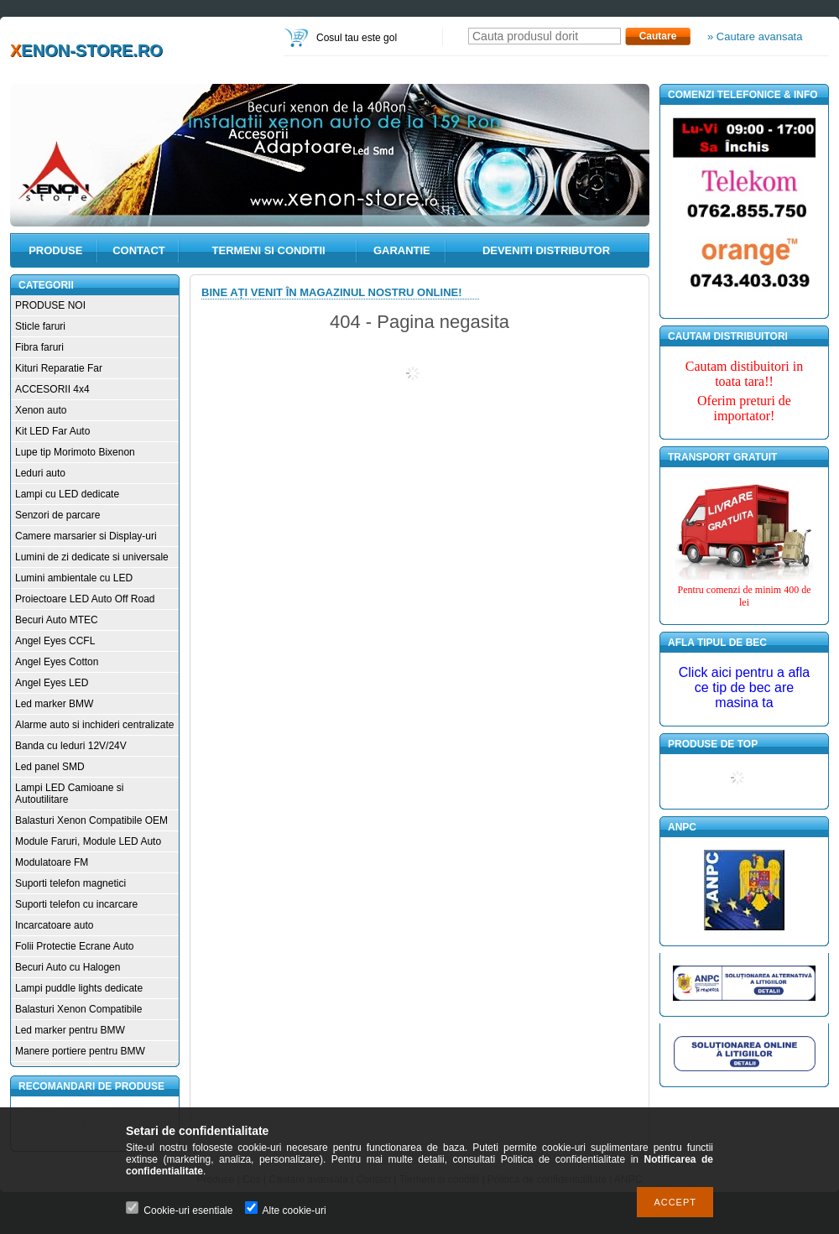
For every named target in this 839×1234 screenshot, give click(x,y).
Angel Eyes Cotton (56, 662)
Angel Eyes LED (51, 683)
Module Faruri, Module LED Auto (88, 841)
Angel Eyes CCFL (55, 641)
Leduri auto (40, 473)
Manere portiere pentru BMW (80, 1051)
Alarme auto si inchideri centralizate (94, 725)
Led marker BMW (54, 704)
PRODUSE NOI (50, 305)
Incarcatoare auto (54, 925)
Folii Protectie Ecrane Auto (74, 946)
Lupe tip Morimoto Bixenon (75, 452)
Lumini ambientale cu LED (74, 578)
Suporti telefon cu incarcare (76, 904)
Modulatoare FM (51, 862)
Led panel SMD (50, 767)
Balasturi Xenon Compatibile (78, 1009)
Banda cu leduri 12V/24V (71, 746)
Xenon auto (40, 410)
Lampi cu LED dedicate (67, 494)
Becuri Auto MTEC (56, 620)
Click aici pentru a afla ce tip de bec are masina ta (744, 687)
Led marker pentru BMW (70, 1030)
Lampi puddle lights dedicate (79, 988)
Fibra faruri (39, 347)
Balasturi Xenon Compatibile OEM (91, 820)
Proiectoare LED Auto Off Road (85, 599)
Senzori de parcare (57, 515)
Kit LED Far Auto (52, 431)
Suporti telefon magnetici (70, 883)
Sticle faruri (40, 326)
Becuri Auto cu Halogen (67, 967)
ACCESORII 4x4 (52, 389)
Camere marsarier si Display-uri (86, 536)
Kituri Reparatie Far (58, 368)
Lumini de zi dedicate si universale (92, 557)
